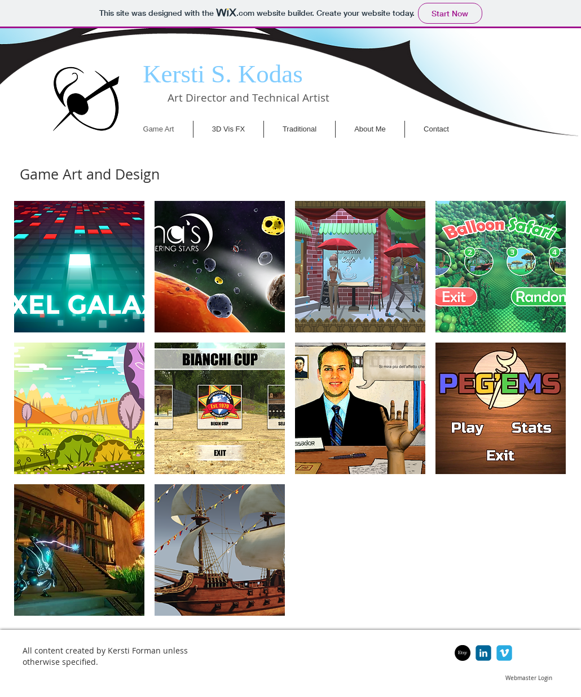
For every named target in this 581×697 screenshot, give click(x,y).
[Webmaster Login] (529, 678)
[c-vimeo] (504, 653)
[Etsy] (462, 653)
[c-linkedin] (483, 653)
